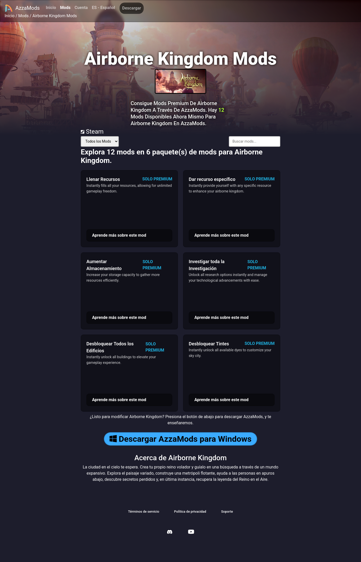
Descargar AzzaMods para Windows (180, 439)
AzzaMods (22, 8)
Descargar (131, 8)
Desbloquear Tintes (209, 343)
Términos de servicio (143, 511)
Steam (92, 131)
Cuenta (81, 7)
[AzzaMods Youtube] (191, 532)
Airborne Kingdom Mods (54, 15)
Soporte (227, 511)
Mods (65, 7)
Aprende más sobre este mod (119, 235)
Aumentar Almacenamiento (104, 265)
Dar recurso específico (212, 179)
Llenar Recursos (103, 179)
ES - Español (103, 7)
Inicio (51, 7)
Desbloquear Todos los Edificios (110, 347)
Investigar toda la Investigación (206, 265)
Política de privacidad (190, 511)
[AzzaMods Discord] (170, 532)
